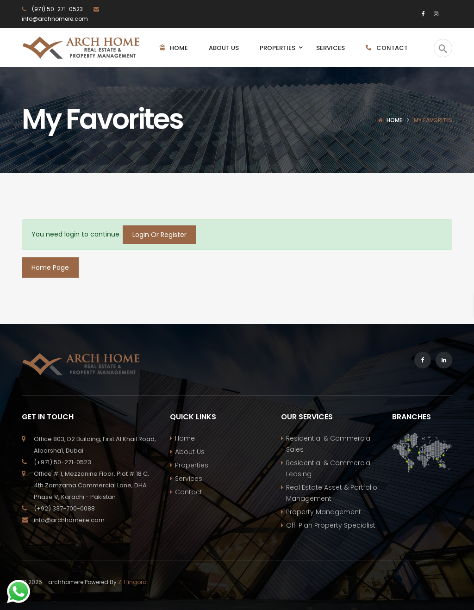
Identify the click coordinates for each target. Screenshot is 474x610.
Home (394, 120)
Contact (188, 492)
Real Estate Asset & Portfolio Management (331, 493)
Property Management (323, 512)
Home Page (50, 267)
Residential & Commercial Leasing (329, 468)
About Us (190, 451)
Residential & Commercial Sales (329, 444)
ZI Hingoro (132, 582)
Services (188, 478)
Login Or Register (159, 234)
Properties (191, 465)
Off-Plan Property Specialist (330, 525)
